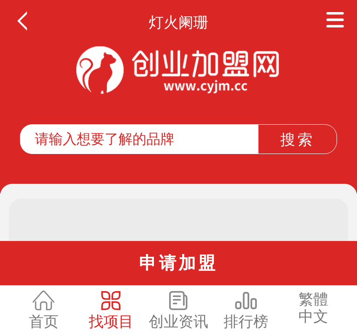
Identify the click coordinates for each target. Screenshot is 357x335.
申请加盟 (178, 263)
